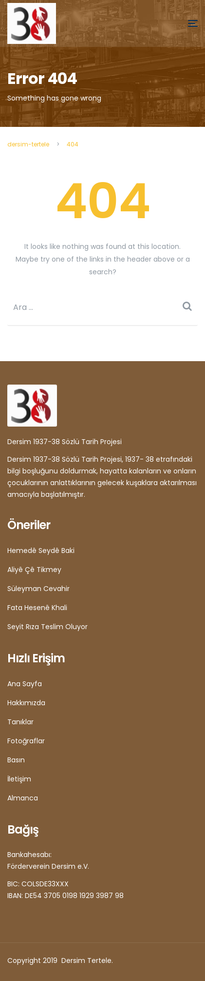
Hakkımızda (26, 703)
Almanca (22, 798)
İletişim (19, 779)
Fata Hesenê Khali (37, 608)
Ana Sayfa (24, 684)
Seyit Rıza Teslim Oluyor (47, 627)
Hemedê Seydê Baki (41, 550)
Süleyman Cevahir (38, 588)
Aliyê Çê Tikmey (34, 569)
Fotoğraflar (26, 741)
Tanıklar (20, 722)
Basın (16, 760)
